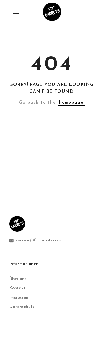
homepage (71, 102)
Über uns (17, 279)
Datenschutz (22, 307)
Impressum (19, 297)
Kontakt (17, 288)
